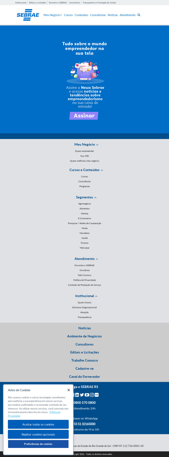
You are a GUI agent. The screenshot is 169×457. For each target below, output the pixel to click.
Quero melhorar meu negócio (84, 160)
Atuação (84, 312)
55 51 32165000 (84, 424)
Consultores (74, 2)
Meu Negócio (52, 15)
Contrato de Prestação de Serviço (84, 284)
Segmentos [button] (84, 197)
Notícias (113, 15)
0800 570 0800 (84, 402)
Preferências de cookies (38, 443)
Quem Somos (84, 302)
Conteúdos (81, 15)
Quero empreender (84, 151)
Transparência (84, 317)
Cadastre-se (84, 368)
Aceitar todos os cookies (38, 424)
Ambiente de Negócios (84, 336)
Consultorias (98, 15)
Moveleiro (85, 233)
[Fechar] (69, 390)
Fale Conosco (84, 275)
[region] (38, 419)
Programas (84, 186)
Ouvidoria (85, 270)
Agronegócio (84, 203)
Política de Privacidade (84, 280)
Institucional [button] (84, 296)
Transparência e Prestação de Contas (99, 2)
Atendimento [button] (84, 259)
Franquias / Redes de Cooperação (84, 223)
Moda (85, 228)
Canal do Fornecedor (84, 376)
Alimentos (85, 208)
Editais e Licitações (37, 2)
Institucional (20, 2)
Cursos (68, 15)
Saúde (84, 238)
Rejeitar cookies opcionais (38, 434)
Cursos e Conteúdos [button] (84, 170)
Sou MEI (84, 155)
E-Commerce (84, 218)
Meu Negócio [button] (84, 144)
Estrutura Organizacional (84, 307)
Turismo (84, 242)
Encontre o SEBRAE (58, 2)
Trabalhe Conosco (84, 360)
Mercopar (84, 247)
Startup (84, 213)
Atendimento (128, 15)
